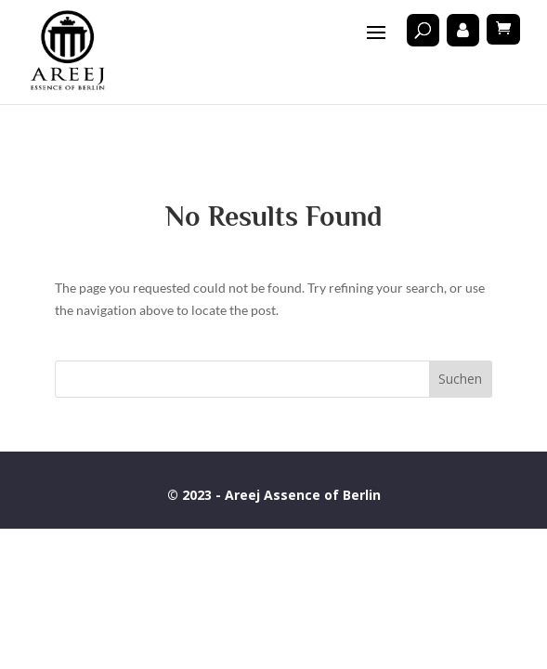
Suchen (460, 378)
